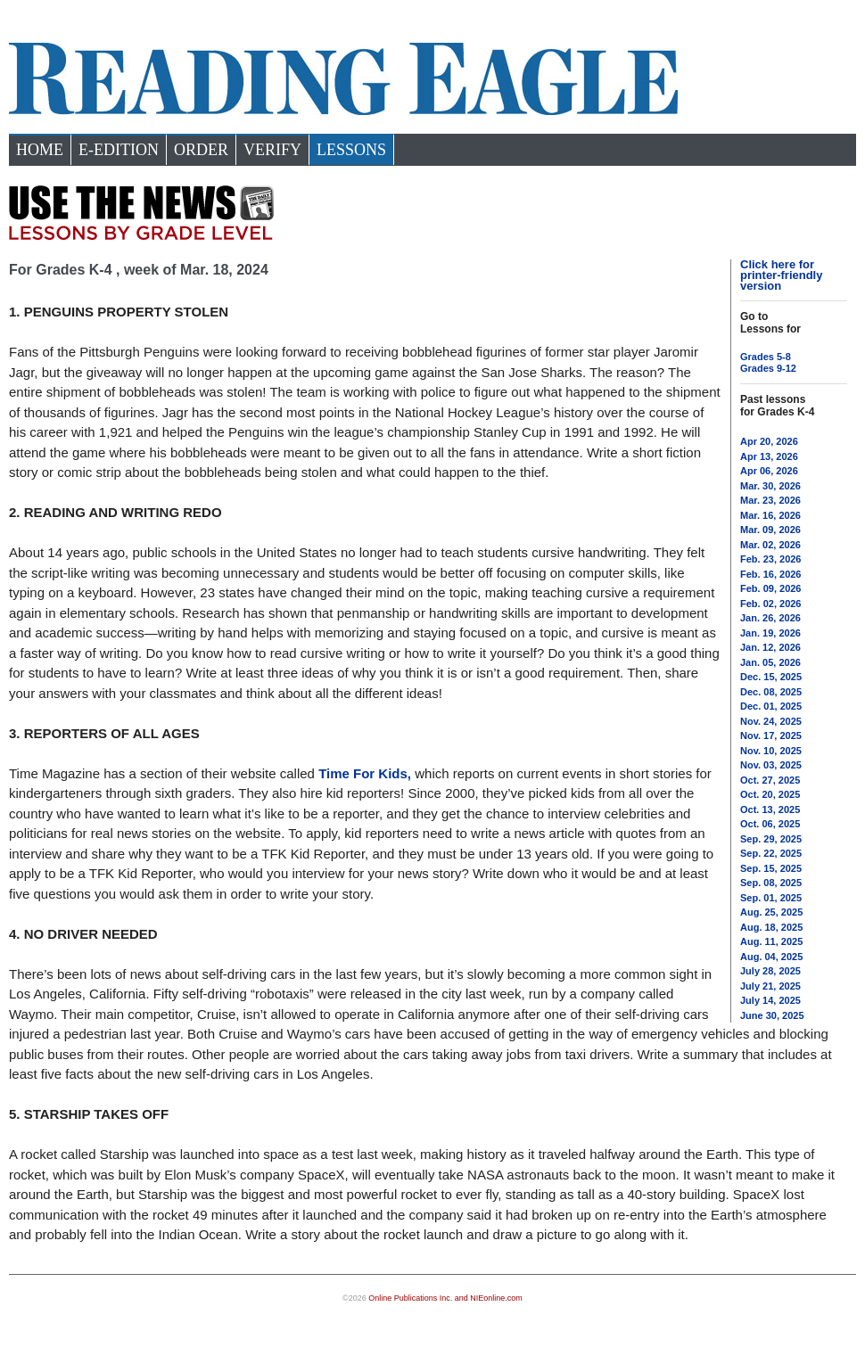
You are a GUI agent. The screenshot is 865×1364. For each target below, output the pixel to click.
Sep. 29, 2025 (771, 839)
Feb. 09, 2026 (771, 588)
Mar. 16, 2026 (770, 515)
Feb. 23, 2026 (771, 559)
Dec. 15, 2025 (771, 676)
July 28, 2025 (770, 970)
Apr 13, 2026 (769, 456)
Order (201, 150)
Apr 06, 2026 (769, 470)
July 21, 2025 (770, 986)
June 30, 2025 (772, 1015)
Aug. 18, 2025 (771, 927)
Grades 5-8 (765, 356)
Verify (272, 150)
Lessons (351, 150)
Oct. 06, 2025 (770, 823)
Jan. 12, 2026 (770, 647)
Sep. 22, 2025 (771, 853)
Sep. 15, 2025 (771, 868)
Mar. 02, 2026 (770, 544)
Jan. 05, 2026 (770, 662)
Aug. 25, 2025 (771, 912)
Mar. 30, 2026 (770, 486)
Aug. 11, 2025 (771, 941)
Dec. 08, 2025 (771, 691)
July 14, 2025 (770, 1000)
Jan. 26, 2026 (770, 617)
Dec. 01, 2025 (771, 706)
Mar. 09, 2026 (770, 529)
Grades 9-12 (768, 368)
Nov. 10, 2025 (771, 750)
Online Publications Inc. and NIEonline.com (445, 1298)
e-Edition (118, 150)
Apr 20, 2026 (769, 441)
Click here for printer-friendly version (781, 275)
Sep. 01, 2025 (771, 897)
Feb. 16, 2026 (771, 574)
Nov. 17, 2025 (771, 735)
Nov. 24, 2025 (771, 721)
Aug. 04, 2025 (771, 956)
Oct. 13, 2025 (770, 809)
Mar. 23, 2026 (770, 500)
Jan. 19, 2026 (770, 633)
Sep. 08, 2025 (771, 882)
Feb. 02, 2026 (771, 603)
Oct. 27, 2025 (770, 780)
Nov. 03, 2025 (771, 765)
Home (39, 150)
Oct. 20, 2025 (770, 794)
